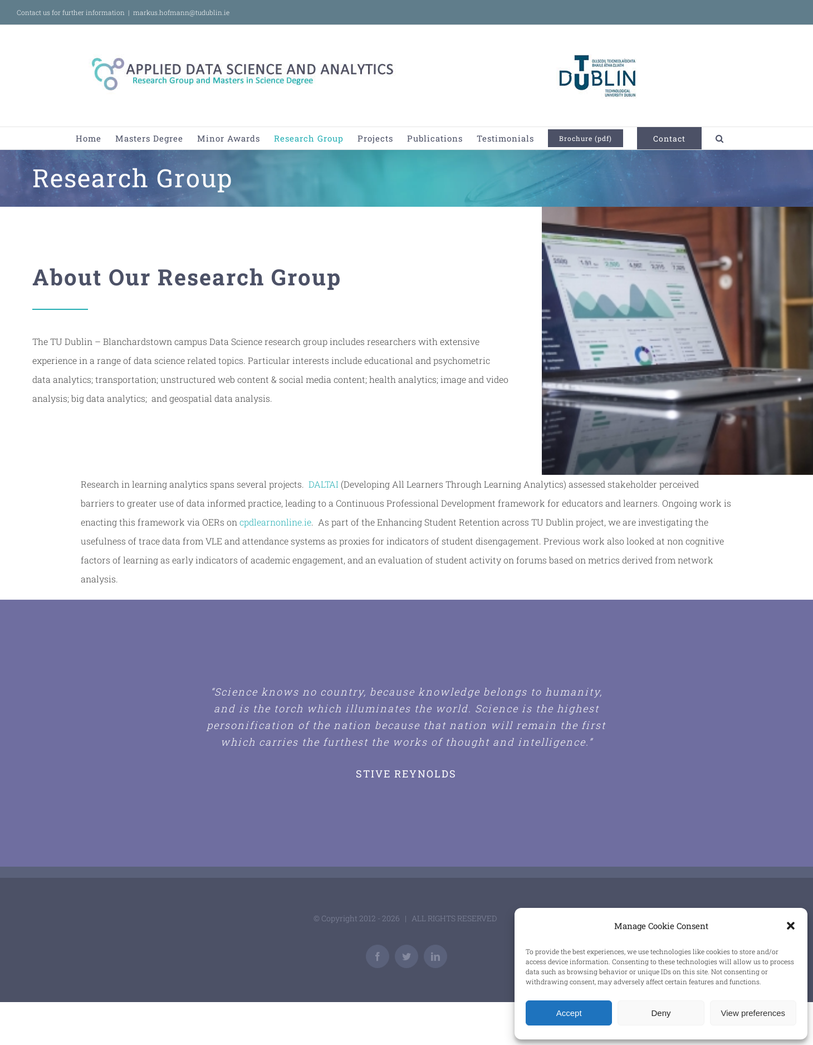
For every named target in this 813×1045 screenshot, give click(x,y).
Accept (569, 1013)
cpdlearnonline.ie (275, 522)
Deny (660, 1013)
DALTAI (323, 484)
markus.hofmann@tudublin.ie (181, 12)
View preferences (753, 1013)
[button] (790, 925)
